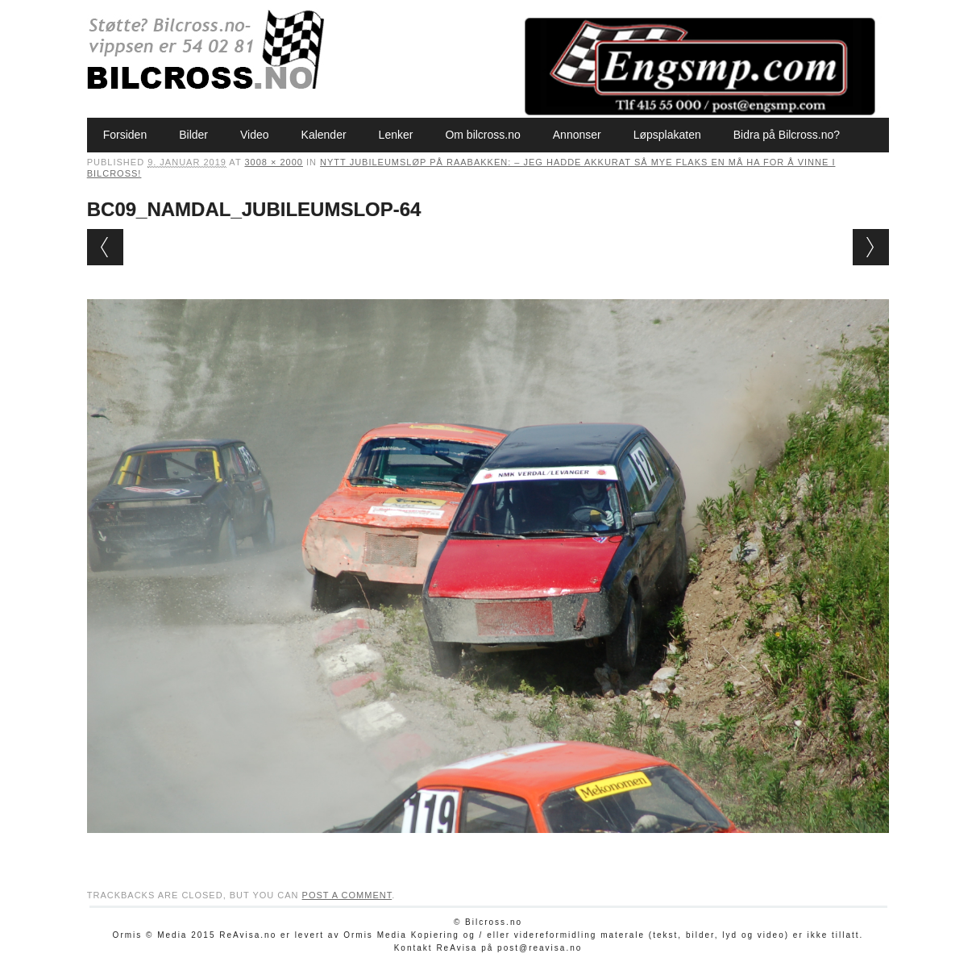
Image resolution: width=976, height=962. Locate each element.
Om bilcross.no (482, 134)
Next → (871, 247)
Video (254, 134)
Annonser (577, 134)
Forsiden (125, 134)
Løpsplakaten (667, 134)
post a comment (347, 895)
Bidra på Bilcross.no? (786, 134)
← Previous (105, 247)
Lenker (396, 134)
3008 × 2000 (273, 162)
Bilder (193, 134)
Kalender (324, 134)
